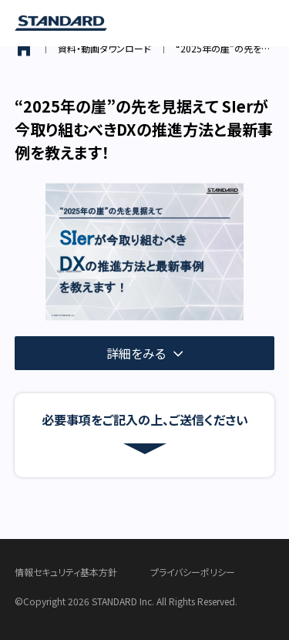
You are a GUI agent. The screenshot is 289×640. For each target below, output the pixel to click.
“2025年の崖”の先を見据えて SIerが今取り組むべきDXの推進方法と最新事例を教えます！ (225, 48)
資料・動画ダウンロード (104, 48)
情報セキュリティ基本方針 (66, 571)
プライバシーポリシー (192, 571)
